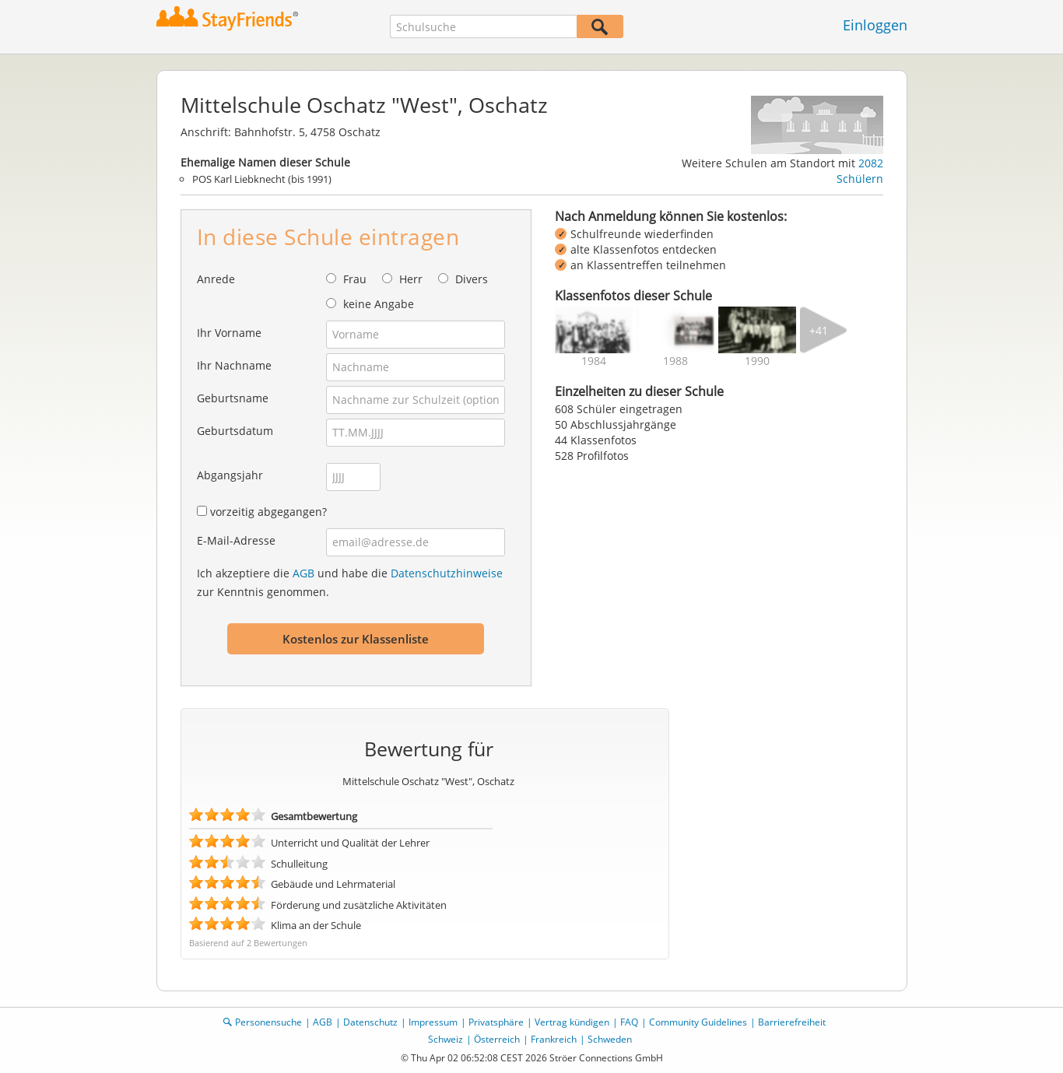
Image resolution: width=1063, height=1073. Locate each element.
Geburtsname (232, 398)
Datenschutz (370, 1022)
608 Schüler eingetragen (618, 408)
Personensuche (268, 1022)
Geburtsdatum (235, 430)
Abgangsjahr (230, 475)
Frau (355, 279)
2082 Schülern (860, 171)
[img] (594, 330)
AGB (303, 573)
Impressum (433, 1022)
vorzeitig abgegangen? (268, 511)
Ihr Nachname (234, 365)
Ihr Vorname (229, 332)
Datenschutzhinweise (447, 573)
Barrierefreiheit (792, 1022)
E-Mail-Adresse (236, 540)
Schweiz (445, 1039)
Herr (411, 279)
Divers (471, 279)
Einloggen (875, 25)
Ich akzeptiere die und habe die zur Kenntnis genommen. (350, 582)
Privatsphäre (496, 1022)
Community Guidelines (698, 1022)
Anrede (216, 279)
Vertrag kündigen (572, 1022)
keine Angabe (378, 303)
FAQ (629, 1022)
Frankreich (554, 1039)
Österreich (497, 1039)
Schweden (610, 1039)
